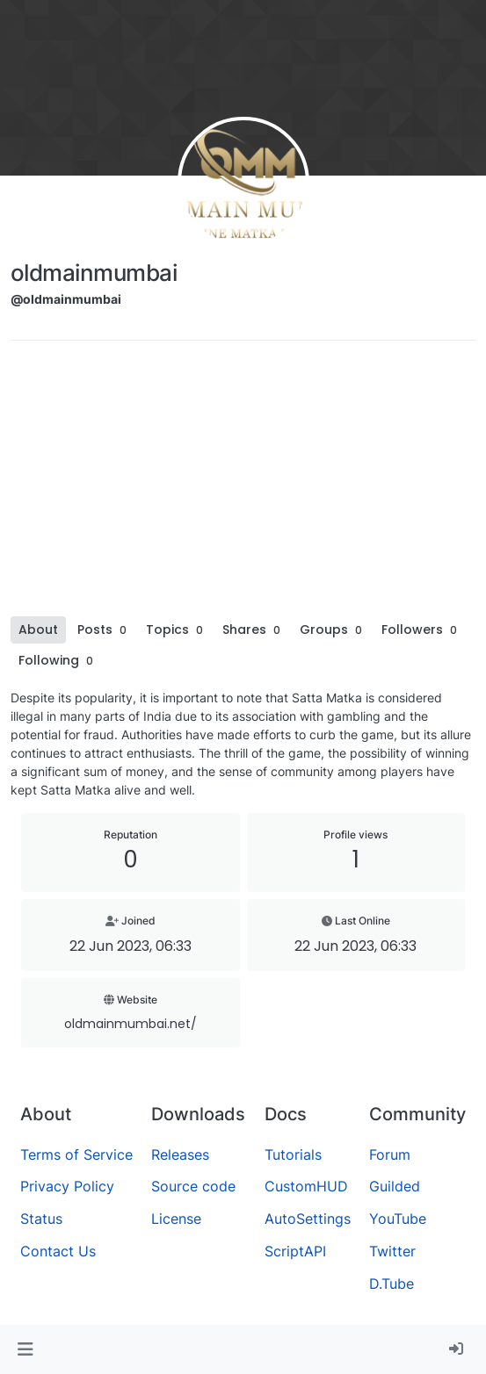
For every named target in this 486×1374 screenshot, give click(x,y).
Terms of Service (76, 1154)
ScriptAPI (295, 1251)
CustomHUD (306, 1186)
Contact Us (58, 1251)
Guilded (394, 1186)
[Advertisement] (243, 485)
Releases (180, 1154)
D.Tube (391, 1283)
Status (41, 1218)
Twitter (392, 1251)
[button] (25, 1349)
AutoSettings (308, 1218)
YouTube (397, 1218)
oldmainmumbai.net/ (130, 1023)
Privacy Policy (67, 1186)
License (176, 1218)
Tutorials (293, 1154)
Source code (193, 1186)
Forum (389, 1154)
